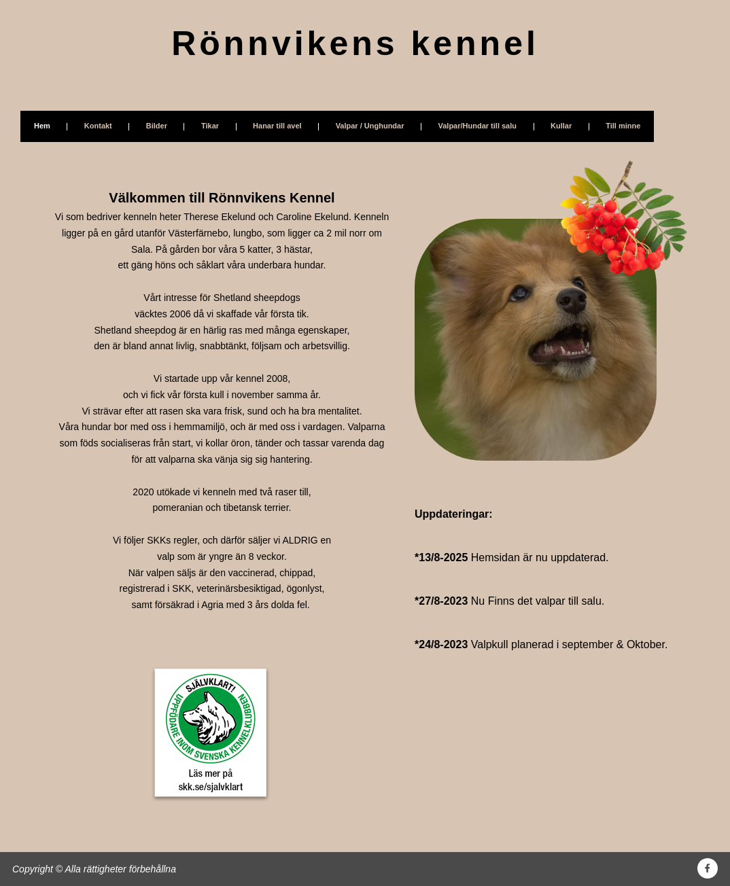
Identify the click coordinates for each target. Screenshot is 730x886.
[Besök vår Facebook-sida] (707, 868)
